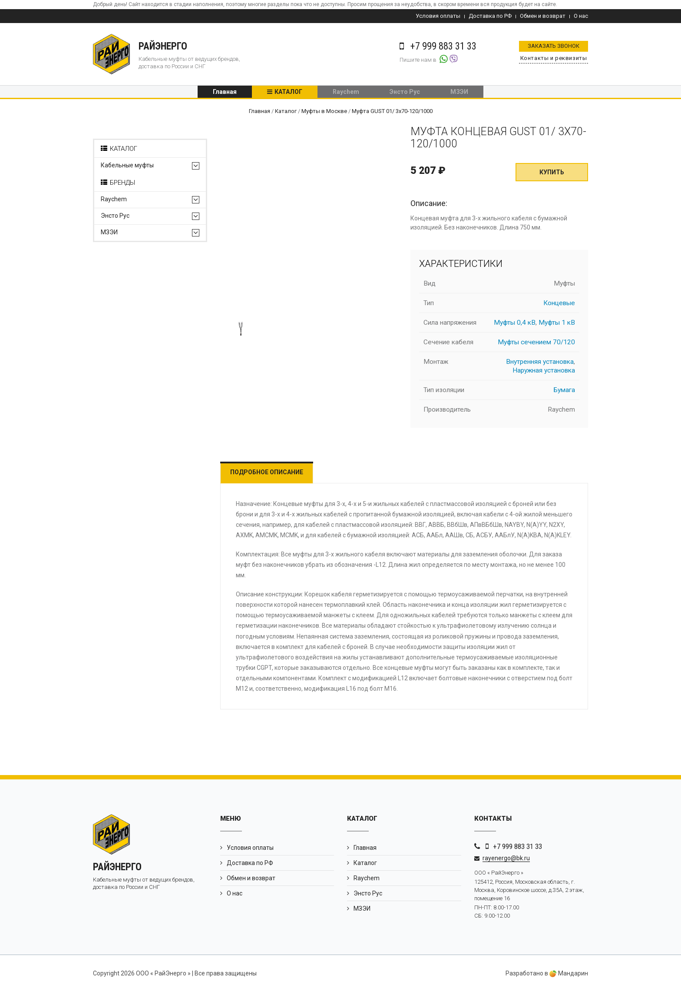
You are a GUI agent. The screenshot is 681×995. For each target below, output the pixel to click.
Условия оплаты (438, 16)
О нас (581, 16)
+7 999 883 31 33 (517, 849)
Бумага (564, 393)
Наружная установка (543, 373)
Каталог (288, 93)
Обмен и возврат (542, 16)
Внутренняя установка (540, 365)
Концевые (559, 306)
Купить (551, 175)
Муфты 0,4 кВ (515, 325)
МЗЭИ (459, 93)
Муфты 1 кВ (557, 325)
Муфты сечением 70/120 (536, 345)
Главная (225, 93)
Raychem (346, 93)
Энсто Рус (405, 93)
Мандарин (568, 976)
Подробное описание (272, 475)
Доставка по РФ (490, 16)
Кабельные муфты (127, 169)
